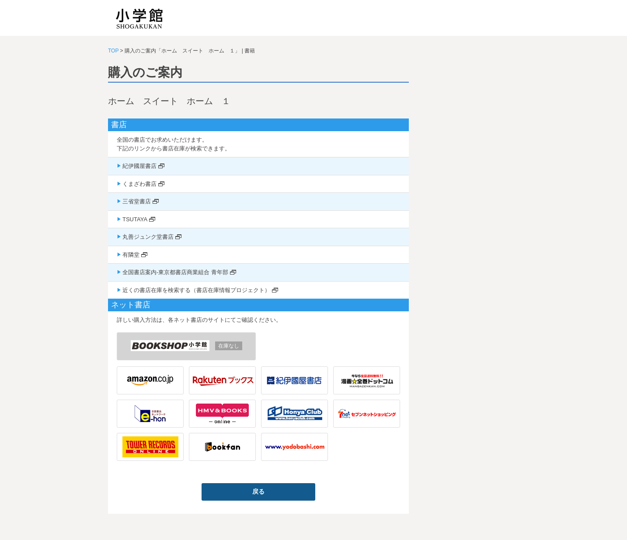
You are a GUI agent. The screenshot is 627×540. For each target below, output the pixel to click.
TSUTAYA (134, 219)
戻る (258, 491)
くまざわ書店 (139, 184)
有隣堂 (130, 254)
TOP (113, 51)
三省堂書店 (136, 201)
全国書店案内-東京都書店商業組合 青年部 (175, 272)
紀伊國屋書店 (139, 166)
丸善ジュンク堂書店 (148, 236)
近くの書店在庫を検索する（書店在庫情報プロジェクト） (196, 290)
